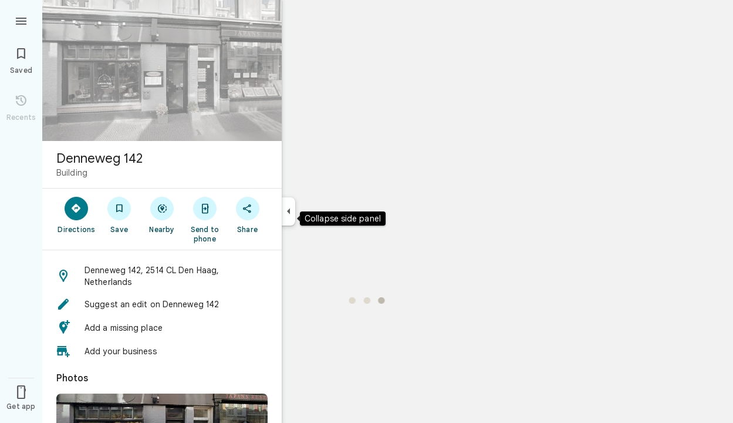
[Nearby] (162, 214)
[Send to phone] (204, 219)
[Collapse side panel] (288, 211)
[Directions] (76, 214)
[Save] (119, 214)
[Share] (247, 214)
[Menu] (21, 20)
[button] (162, 276)
